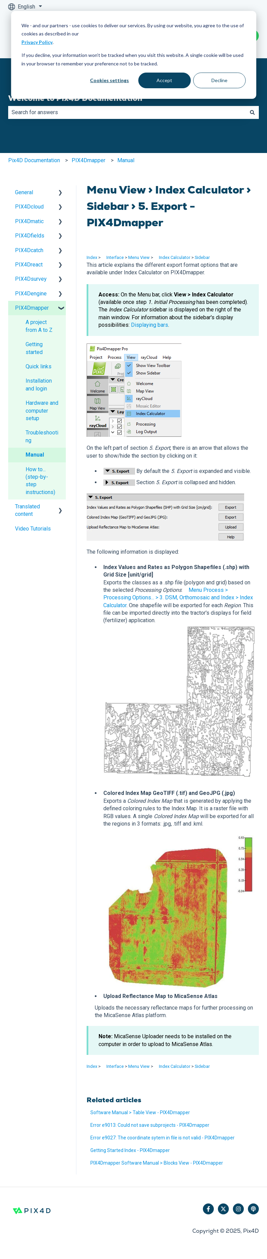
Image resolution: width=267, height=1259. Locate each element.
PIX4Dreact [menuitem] (29, 264)
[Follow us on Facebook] (208, 1208)
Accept (164, 80)
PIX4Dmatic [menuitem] (29, 221)
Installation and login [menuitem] (39, 384)
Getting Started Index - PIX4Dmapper (130, 1150)
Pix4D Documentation (34, 160)
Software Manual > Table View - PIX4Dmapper (140, 1112)
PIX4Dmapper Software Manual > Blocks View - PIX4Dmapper (156, 1163)
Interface (115, 257)
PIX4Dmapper (88, 160)
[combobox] (127, 112)
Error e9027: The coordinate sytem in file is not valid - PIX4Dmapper (162, 1137)
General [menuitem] (24, 192)
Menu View (139, 257)
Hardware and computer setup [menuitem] (42, 410)
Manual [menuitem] (35, 454)
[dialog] (133, 55)
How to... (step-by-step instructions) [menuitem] (40, 480)
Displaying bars (149, 325)
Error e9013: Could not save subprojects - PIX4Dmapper (149, 1125)
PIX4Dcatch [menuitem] (29, 250)
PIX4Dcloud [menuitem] (29, 206)
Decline (219, 80)
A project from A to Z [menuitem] (39, 326)
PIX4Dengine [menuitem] (31, 293)
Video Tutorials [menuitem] (33, 528)
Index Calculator (174, 257)
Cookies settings (109, 80)
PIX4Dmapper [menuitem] (32, 308)
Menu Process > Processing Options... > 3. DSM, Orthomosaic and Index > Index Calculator (178, 598)
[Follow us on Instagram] (238, 1208)
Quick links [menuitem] (38, 366)
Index (92, 257)
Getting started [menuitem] (34, 348)
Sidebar (202, 257)
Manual (125, 160)
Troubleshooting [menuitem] (42, 436)
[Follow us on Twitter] (223, 1208)
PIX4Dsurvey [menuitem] (31, 279)
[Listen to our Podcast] (253, 1208)
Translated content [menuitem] (27, 510)
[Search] (252, 112)
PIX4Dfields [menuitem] (29, 235)
